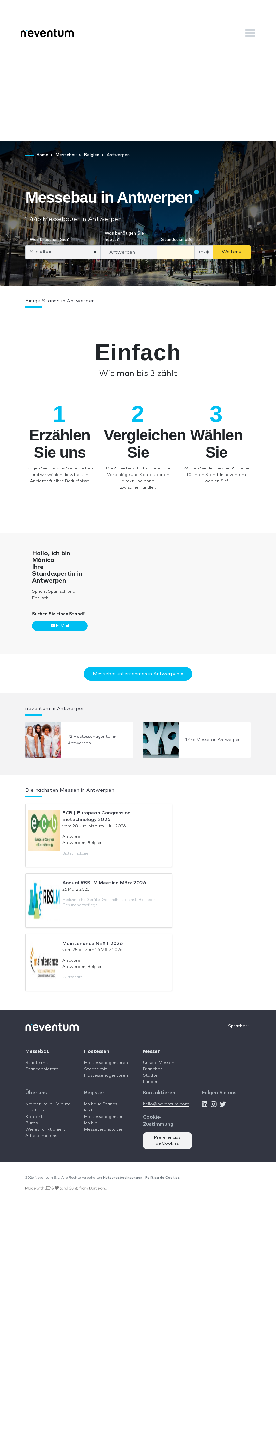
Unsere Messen (158, 1063)
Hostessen (96, 1051)
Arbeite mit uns (41, 1136)
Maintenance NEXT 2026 (92, 943)
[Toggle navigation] (250, 33)
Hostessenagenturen (106, 1063)
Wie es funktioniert (45, 1129)
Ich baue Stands (100, 1104)
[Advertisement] (138, 91)
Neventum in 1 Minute (47, 1104)
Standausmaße (176, 240)
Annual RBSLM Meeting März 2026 (104, 882)
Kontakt (34, 1117)
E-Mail (60, 625)
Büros (31, 1123)
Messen (152, 1051)
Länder (150, 1082)
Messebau (37, 1051)
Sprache (238, 1026)
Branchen (153, 1069)
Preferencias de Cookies (167, 1140)
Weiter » (232, 251)
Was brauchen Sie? (49, 240)
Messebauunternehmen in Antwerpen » (138, 673)
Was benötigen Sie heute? (124, 236)
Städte (150, 1075)
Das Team (35, 1110)
